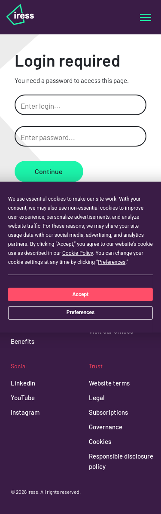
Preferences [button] (111, 262)
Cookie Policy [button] (77, 253)
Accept (81, 294)
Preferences (81, 312)
